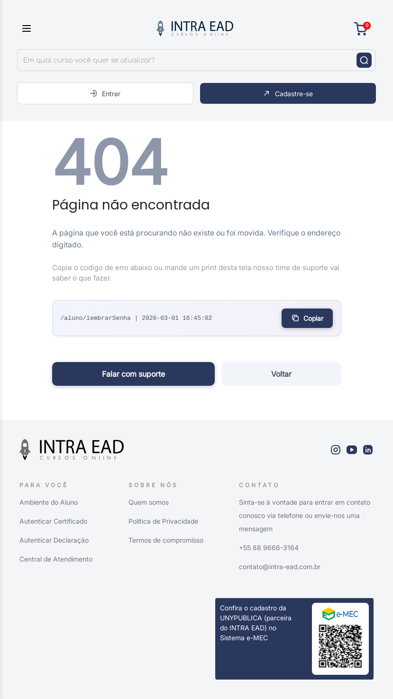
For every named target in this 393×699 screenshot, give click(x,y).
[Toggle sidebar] (26, 28)
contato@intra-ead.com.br (279, 567)
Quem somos (148, 502)
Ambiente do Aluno (48, 502)
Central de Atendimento (55, 559)
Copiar (307, 318)
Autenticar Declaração (54, 540)
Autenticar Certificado (53, 521)
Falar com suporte (133, 374)
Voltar (281, 374)
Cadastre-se (288, 93)
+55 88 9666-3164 (269, 548)
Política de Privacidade (163, 521)
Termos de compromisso (165, 540)
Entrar (105, 93)
